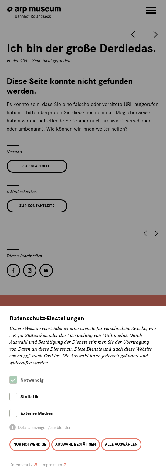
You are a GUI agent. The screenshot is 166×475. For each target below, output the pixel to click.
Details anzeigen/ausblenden (45, 427)
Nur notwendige (29, 444)
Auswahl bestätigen (75, 444)
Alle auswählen (121, 444)
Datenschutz (20, 464)
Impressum (52, 464)
